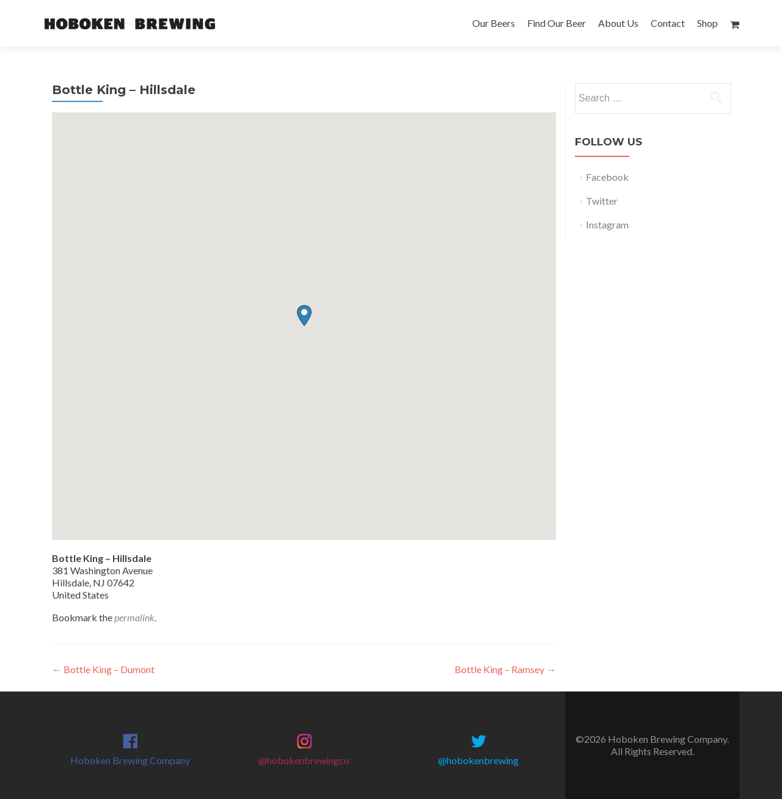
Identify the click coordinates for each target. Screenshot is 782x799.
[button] (304, 315)
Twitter (602, 200)
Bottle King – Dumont (103, 669)
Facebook (607, 177)
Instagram (607, 224)
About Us (618, 23)
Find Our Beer (556, 23)
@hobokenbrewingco (303, 760)
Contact (668, 23)
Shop (707, 23)
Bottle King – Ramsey (505, 669)
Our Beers (493, 23)
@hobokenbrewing (478, 760)
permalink (134, 617)
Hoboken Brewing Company (130, 760)
